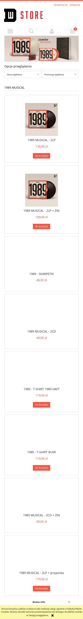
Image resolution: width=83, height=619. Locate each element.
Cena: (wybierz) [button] (14, 74)
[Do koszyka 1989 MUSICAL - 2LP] (41, 156)
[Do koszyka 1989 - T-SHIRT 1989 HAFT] (41, 405)
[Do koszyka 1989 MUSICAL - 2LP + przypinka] (41, 588)
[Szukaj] (31, 31)
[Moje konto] (52, 31)
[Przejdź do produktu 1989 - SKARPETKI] (41, 257)
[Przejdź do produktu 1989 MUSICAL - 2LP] (41, 119)
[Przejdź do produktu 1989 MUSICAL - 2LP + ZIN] (41, 190)
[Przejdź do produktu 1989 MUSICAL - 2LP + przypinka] (41, 556)
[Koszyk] (72, 31)
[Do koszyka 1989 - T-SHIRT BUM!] (41, 468)
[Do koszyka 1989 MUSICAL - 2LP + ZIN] (41, 226)
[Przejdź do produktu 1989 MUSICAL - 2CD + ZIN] (41, 498)
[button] (10, 31)
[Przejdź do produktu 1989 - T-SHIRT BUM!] (41, 435)
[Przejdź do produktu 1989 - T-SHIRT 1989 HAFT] (41, 372)
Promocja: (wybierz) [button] (54, 74)
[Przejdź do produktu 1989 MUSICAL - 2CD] (41, 314)
